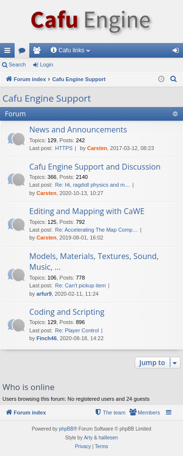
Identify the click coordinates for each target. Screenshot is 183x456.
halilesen (108, 437)
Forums (24, 52)
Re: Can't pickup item (80, 285)
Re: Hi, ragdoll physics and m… (92, 185)
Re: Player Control (77, 330)
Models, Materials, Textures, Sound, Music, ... (94, 261)
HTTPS (64, 148)
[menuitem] (173, 79)
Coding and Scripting (66, 311)
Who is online (28, 386)
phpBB (66, 429)
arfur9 (44, 294)
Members (38, 52)
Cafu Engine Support (46, 98)
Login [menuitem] (178, 52)
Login (46, 64)
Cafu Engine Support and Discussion (95, 166)
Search (17, 64)
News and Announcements (78, 129)
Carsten (97, 148)
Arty (88, 437)
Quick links (9, 52)
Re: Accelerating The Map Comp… (96, 230)
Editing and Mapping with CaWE (86, 211)
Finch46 (47, 338)
